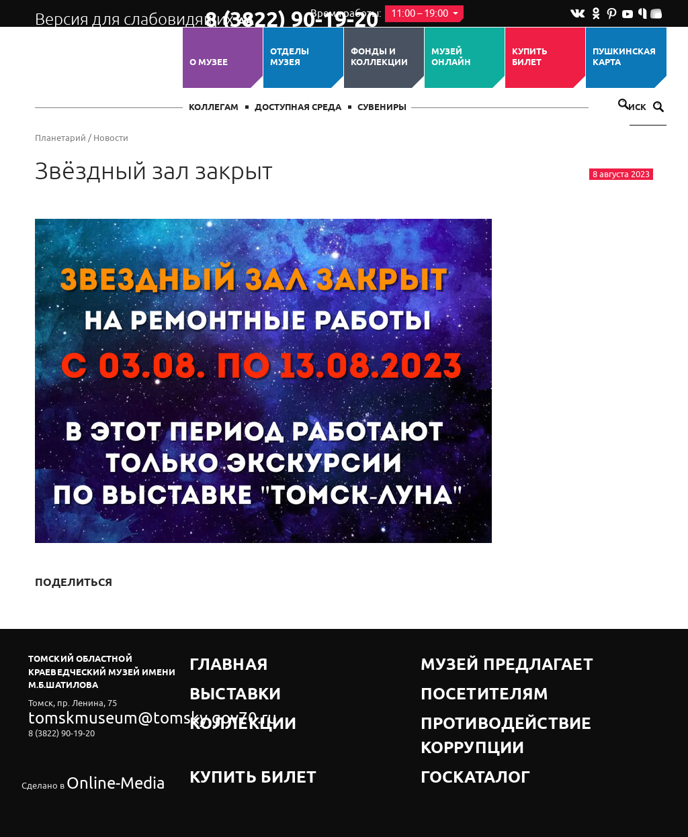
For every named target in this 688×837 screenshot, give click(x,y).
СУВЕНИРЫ (381, 107)
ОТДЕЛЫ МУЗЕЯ (289, 57)
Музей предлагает (467, 658)
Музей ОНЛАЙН (451, 57)
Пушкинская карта (624, 57)
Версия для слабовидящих (108, 13)
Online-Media (93, 750)
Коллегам (214, 107)
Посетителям (454, 675)
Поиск (639, 107)
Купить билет (530, 57)
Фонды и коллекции (379, 57)
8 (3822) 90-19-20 (247, 14)
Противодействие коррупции (495, 692)
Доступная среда (298, 107)
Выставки (214, 675)
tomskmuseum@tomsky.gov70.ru (94, 714)
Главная (210, 658)
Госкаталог (450, 709)
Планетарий (60, 138)
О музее (208, 62)
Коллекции (218, 692)
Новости (110, 138)
